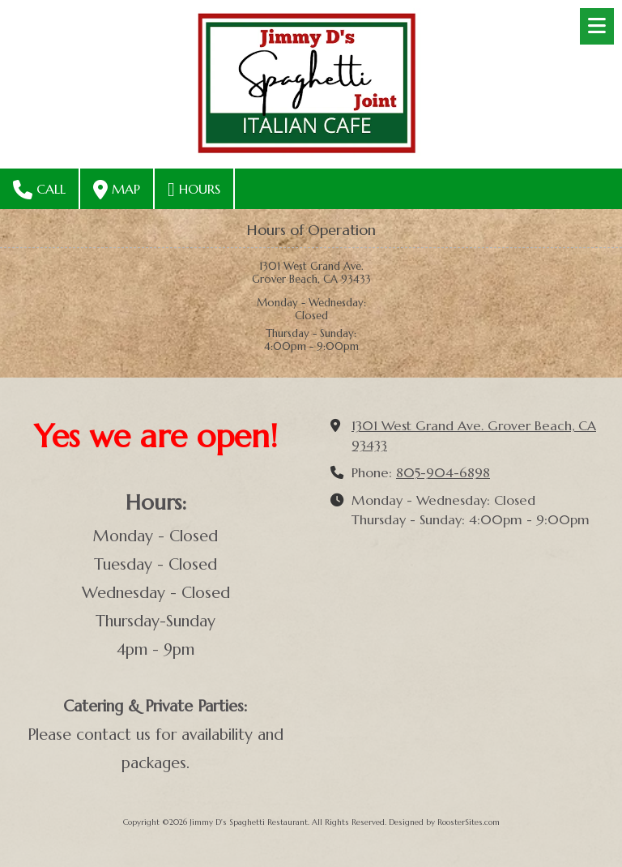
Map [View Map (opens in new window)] (116, 189)
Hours (194, 189)
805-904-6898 (443, 472)
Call (39, 189)
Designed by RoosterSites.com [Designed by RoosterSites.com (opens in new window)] (444, 822)
